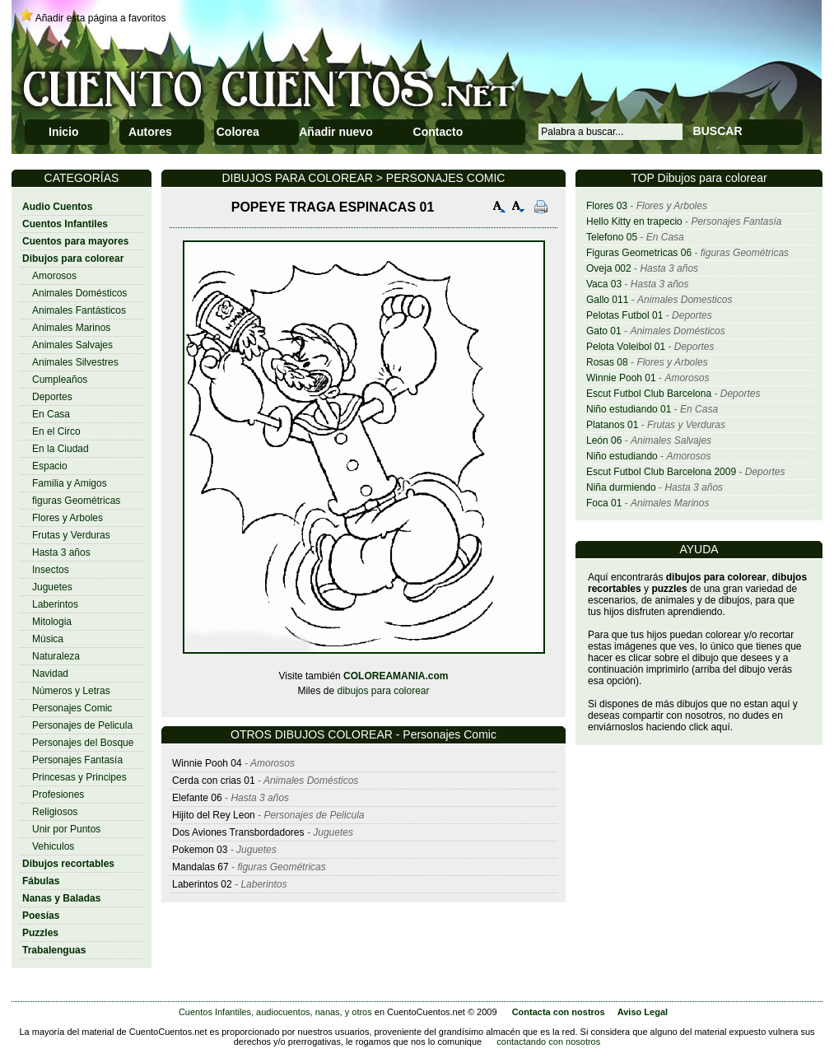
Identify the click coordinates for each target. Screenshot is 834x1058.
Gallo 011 (607, 299)
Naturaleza (56, 656)
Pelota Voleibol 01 (625, 346)
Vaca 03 (604, 284)
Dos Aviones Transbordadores (238, 832)
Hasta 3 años (61, 552)
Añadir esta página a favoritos (100, 18)
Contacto (438, 131)
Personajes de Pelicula (82, 725)
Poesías (40, 915)
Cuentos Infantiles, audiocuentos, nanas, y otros (275, 1012)
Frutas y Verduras (71, 535)
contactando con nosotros (548, 1041)
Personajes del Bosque (82, 742)
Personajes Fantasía (77, 760)
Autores (150, 131)
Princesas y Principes (79, 777)
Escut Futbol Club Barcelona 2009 (661, 472)
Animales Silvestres (75, 362)
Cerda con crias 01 (213, 780)
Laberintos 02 (202, 884)
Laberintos (55, 604)
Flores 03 (606, 206)
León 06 (604, 440)
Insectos (50, 570)
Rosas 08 (607, 362)
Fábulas (40, 881)
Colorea (238, 131)
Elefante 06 (197, 798)
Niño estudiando (622, 456)
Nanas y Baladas (61, 898)
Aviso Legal (642, 1012)
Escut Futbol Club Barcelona (648, 393)
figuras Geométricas (76, 500)
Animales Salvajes (72, 345)
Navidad (50, 673)
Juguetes (52, 587)
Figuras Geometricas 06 (639, 253)
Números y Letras (71, 691)
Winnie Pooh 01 (621, 378)
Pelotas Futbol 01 (624, 315)
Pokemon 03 (199, 849)
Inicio (64, 131)
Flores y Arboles (67, 518)
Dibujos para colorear (72, 258)
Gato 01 (604, 331)
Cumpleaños (59, 379)
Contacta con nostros (558, 1012)
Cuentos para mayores (75, 241)
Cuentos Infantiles (65, 224)
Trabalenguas (54, 950)
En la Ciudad (60, 448)
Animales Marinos (71, 327)
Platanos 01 (612, 425)
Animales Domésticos (79, 293)
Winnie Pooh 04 (207, 763)
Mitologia (52, 621)
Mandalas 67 (200, 867)
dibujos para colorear (383, 691)
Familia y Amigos (69, 483)
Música (47, 639)
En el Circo (56, 431)
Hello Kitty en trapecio (634, 221)
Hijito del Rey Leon (215, 815)
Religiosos (54, 812)
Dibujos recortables (68, 863)
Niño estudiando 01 (628, 409)
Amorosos (54, 276)
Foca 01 (604, 503)
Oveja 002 (608, 268)
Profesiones (58, 794)
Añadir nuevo (335, 131)
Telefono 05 (611, 237)
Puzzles (40, 933)
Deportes (52, 397)
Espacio (50, 466)
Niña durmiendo (621, 487)
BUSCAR (718, 130)
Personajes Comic (72, 708)
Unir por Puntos (66, 829)
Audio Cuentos (57, 206)
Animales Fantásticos (79, 310)
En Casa (51, 414)
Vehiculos (53, 846)
